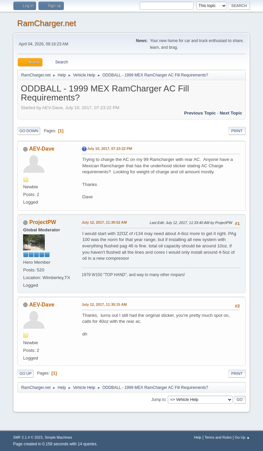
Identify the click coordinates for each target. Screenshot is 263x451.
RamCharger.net (46, 23)
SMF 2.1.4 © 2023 (27, 437)
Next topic (231, 113)
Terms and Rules (218, 437)
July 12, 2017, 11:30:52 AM (104, 222)
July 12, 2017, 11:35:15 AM (104, 304)
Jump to (158, 399)
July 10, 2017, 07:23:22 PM (109, 149)
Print (237, 131)
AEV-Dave (41, 149)
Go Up (25, 374)
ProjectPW (42, 222)
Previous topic (200, 113)
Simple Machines (58, 437)
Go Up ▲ (242, 437)
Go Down (28, 131)
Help (197, 437)
